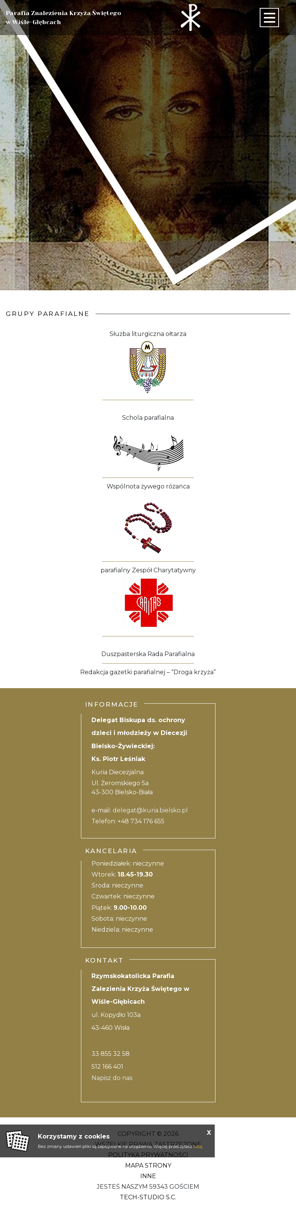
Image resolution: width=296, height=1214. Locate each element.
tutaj (197, 1146)
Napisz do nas (111, 1078)
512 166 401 (107, 1066)
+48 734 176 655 (141, 821)
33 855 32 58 (110, 1053)
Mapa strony (148, 1165)
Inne (148, 1176)
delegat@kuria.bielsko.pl (150, 810)
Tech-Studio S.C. (148, 1197)
